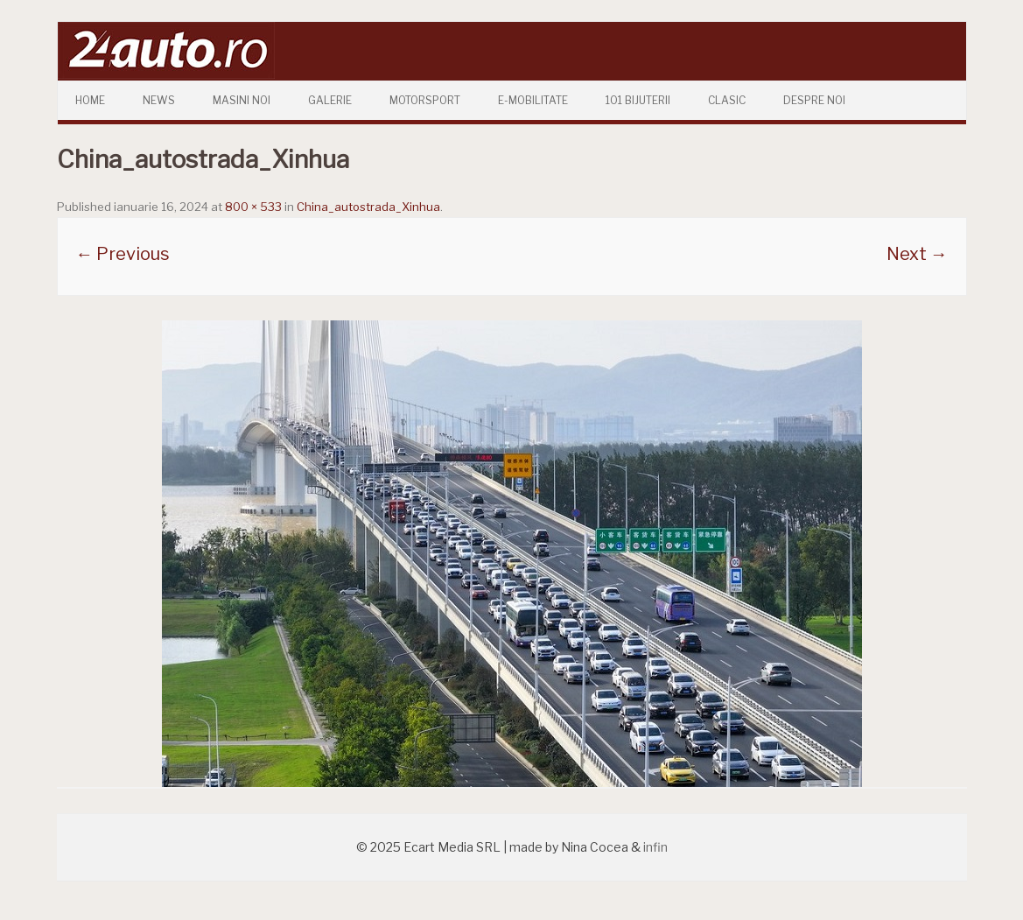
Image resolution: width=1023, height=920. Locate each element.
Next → (917, 253)
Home (90, 100)
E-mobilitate (533, 100)
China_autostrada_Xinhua (368, 207)
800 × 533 (253, 207)
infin (655, 846)
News (159, 100)
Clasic (727, 100)
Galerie (330, 100)
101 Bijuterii (638, 100)
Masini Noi (241, 100)
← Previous (122, 253)
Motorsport (424, 100)
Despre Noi (814, 100)
